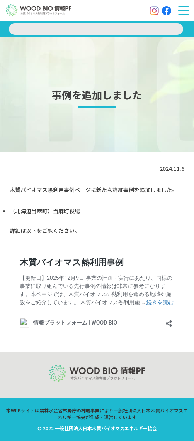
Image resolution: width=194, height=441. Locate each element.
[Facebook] (166, 11)
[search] (96, 29)
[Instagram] (154, 11)
